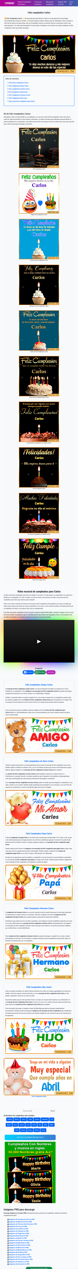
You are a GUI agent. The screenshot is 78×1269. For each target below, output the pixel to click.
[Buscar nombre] (36, 1111)
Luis (52, 1119)
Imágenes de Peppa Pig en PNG (19, 1233)
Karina (30, 1130)
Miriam (37, 1130)
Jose (28, 1125)
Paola (43, 1130)
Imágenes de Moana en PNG (18, 1238)
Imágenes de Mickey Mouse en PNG (20, 1250)
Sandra (23, 1130)
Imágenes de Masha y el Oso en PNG (20, 1222)
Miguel (9, 1125)
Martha (17, 1119)
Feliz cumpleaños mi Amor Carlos (19, 89)
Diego (45, 1125)
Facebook (28, 672)
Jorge (30, 1119)
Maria (51, 1125)
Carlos (23, 1119)
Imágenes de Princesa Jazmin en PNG (21, 1240)
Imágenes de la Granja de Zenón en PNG (22, 1219)
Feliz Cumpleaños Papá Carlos (18, 92)
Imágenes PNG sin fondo (62, 3)
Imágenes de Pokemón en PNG (19, 1231)
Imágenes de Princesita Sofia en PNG (21, 1259)
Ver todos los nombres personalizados (30, 1137)
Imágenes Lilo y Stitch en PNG (18, 1229)
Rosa (15, 1125)
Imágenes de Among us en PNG (19, 1262)
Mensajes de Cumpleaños (49, 3)
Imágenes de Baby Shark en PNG (19, 1243)
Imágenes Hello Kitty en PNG (18, 1252)
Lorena (22, 1125)
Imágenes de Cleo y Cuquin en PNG (20, 1257)
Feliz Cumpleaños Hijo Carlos (18, 98)
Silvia (16, 1130)
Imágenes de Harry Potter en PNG (19, 1245)
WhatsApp (40, 672)
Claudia (10, 1119)
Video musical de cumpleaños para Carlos (22, 101)
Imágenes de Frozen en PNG (18, 1226)
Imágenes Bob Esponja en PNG (18, 1236)
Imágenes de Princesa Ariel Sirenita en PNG (23, 1224)
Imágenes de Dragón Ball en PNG (19, 1255)
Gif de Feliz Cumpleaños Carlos (18, 83)
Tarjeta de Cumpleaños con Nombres (24, 3)
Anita (34, 1125)
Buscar (53, 1111)
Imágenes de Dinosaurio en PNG (19, 1264)
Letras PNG (71, 3)
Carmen (37, 1119)
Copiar (51, 672)
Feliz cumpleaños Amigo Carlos (18, 86)
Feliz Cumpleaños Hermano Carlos (19, 95)
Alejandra (45, 1119)
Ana (40, 1125)
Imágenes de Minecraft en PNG (19, 1248)
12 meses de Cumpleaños (38, 3)
